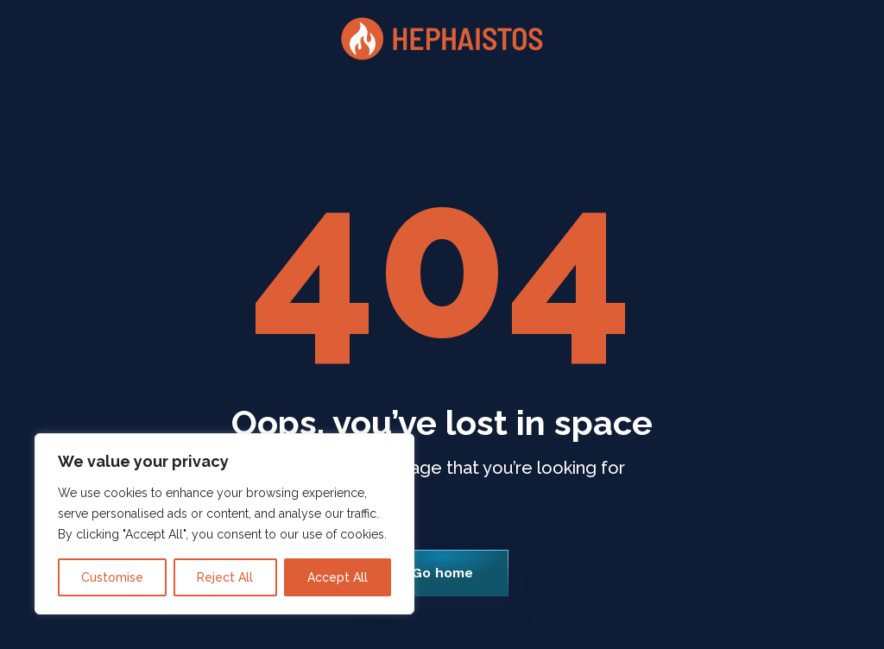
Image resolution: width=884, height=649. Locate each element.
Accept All (337, 577)
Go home (442, 572)
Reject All (225, 577)
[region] (224, 523)
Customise (112, 577)
